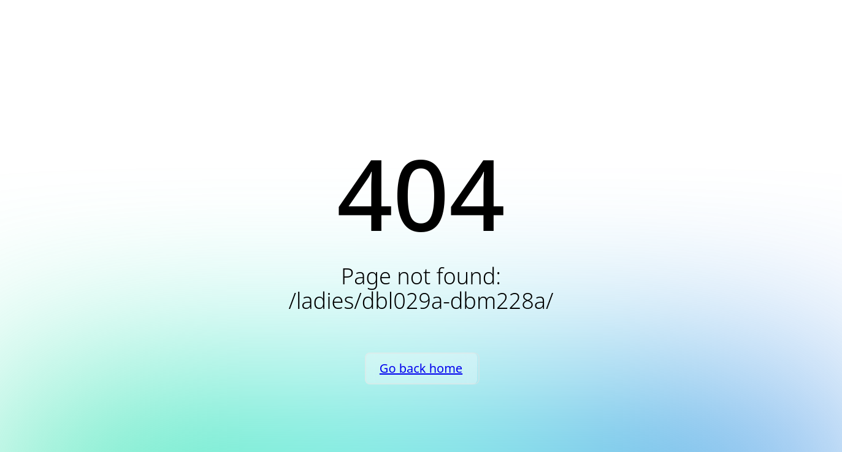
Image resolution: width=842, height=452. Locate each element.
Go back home (421, 368)
